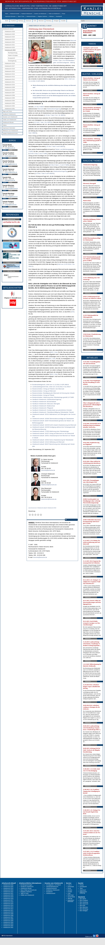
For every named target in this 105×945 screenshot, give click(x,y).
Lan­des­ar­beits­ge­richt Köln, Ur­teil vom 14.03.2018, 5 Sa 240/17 (51, 387)
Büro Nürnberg (84, 909)
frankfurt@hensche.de (10, 156)
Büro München (84, 907)
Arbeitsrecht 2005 (10, 98)
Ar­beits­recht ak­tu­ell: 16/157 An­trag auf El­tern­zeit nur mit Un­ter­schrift (53, 433)
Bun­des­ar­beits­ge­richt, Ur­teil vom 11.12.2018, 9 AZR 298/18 (50, 384)
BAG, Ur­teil (54, 352)
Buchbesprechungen (26, 885)
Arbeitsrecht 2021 (10, 45)
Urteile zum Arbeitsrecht (54, 13)
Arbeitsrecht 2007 (10, 92)
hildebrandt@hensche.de (49, 485)
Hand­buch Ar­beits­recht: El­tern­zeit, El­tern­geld (46, 404)
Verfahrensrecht (50, 893)
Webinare (51, 16)
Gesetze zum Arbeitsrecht (40, 13)
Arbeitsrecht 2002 (10, 106)
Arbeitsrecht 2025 (10, 34)
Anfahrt (4, 150)
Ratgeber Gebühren (42, 16)
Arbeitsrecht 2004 (10, 100)
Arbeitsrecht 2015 (10, 71)
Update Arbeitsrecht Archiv (10, 133)
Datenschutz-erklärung (83, 892)
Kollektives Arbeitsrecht (52, 890)
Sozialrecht (49, 891)
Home (6, 13)
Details (10, 150)
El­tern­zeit (73, 40)
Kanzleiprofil (59, 16)
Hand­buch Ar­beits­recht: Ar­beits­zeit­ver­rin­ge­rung (46, 399)
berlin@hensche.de (10, 148)
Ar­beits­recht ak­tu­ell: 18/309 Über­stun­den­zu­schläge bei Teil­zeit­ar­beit (53, 418)
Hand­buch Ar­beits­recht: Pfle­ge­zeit (42, 408)
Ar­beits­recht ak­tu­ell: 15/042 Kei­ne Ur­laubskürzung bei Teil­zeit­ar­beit (52, 440)
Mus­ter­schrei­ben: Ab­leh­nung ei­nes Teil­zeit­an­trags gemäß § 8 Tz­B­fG (53, 397)
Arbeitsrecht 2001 (10, 108)
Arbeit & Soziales (13, 55)
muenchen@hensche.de (11, 188)
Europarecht (11, 58)
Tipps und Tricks (7, 111)
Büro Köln (82, 905)
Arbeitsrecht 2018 (10, 63)
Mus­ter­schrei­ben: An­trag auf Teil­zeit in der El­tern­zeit (48, 389)
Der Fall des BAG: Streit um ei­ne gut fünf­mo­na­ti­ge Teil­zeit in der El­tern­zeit (53, 90)
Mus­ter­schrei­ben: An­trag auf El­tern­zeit (44, 391)
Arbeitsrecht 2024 (10, 37)
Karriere (70, 890)
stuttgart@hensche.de (10, 204)
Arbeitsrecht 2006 (10, 95)
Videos (4, 125)
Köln (35, 20)
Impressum (83, 890)
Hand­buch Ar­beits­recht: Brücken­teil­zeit (44, 401)
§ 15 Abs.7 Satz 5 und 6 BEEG (55, 146)
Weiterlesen (88, 180)
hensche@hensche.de (48, 470)
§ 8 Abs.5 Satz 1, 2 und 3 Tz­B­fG (59, 165)
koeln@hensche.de (10, 180)
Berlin (6, 20)
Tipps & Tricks (21, 16)
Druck (69, 888)
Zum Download (88, 90)
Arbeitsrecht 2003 (10, 103)
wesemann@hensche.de (48, 499)
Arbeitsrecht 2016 (10, 69)
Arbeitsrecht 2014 (10, 74)
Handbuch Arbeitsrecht (26, 13)
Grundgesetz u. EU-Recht (53, 885)
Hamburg (20, 20)
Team (81, 888)
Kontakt (70, 891)
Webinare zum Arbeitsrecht (10, 131)
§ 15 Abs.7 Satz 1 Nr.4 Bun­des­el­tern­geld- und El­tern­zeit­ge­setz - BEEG (64, 60)
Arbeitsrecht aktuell (14, 13)
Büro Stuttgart (83, 910)
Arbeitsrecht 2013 (10, 77)
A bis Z (70, 885)
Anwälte (63, 20)
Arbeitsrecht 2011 (10, 82)
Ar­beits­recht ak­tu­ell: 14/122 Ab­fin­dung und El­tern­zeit (48, 442)
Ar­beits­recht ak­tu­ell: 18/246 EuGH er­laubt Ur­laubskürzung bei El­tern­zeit (54, 425)
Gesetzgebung (12, 61)
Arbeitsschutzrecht (51, 888)
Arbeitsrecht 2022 (10, 42)
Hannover (28, 20)
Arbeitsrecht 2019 (10, 50)
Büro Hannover (84, 904)
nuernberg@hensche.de (11, 196)
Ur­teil (72, 312)
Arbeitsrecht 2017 (10, 66)
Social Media (71, 897)
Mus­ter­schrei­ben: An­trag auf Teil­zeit (43, 395)
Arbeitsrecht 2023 (10, 39)
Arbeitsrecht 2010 (10, 84)
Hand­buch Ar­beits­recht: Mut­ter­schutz (43, 406)
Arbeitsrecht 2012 (10, 79)
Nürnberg (48, 20)
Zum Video (87, 66)
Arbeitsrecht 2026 (10, 31)
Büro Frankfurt (84, 900)
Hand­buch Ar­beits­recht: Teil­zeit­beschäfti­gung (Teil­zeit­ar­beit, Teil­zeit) (53, 412)
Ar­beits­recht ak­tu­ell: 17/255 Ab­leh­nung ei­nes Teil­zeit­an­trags (50, 431)
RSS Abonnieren (71, 519)
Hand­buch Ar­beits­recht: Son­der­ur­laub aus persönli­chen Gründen (52, 410)
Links (69, 893)
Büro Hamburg (84, 902)
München (41, 20)
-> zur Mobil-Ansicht (8, 25)
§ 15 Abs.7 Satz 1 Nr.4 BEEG (43, 122)
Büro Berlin (83, 898)
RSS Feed (70, 895)
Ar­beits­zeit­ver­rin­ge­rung (54, 109)
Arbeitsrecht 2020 (10, 47)
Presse (63, 13)
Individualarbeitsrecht (52, 886)
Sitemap (70, 898)
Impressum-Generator (10, 16)
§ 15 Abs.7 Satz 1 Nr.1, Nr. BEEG (54, 115)
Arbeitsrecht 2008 (10, 90)
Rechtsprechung (12, 53)
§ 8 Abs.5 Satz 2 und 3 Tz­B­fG (38, 153)
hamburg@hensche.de (11, 164)
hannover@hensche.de (11, 172)
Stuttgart (56, 20)
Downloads (71, 886)
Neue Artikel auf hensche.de (29, 890)
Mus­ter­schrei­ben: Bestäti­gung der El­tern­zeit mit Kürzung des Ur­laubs (53, 393)
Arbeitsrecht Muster (31, 16)
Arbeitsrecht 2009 (10, 87)
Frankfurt (13, 20)
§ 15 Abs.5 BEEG (38, 106)
